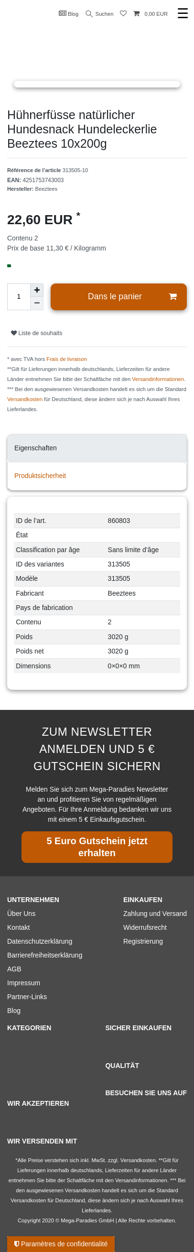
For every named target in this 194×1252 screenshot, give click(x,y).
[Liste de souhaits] (123, 14)
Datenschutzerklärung (39, 941)
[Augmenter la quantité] (36, 290)
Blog (69, 13)
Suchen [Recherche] (99, 14)
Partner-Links (27, 997)
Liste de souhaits (36, 333)
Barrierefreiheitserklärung (44, 955)
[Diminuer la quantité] (36, 303)
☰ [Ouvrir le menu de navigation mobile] (183, 13)
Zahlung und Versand (155, 913)
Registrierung (143, 941)
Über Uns (21, 913)
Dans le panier (132, 296)
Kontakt (18, 927)
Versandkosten (25, 399)
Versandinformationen (158, 379)
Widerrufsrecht (145, 927)
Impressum (23, 983)
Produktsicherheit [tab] (40, 475)
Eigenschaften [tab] (35, 448)
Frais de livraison (66, 359)
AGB (14, 969)
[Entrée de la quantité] (18, 296)
